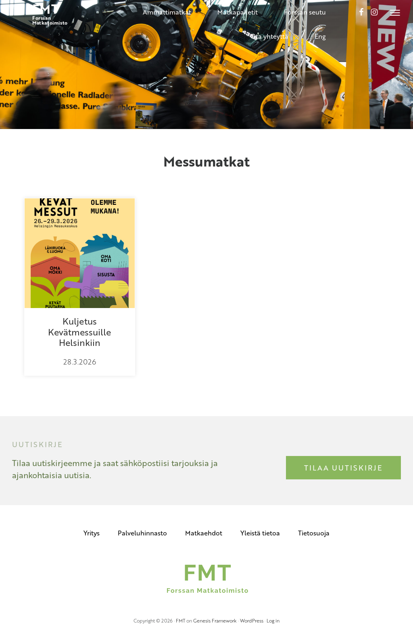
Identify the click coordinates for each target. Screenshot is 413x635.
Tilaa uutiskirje (343, 467)
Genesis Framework (215, 620)
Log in (273, 620)
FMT (180, 620)
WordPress (251, 620)
